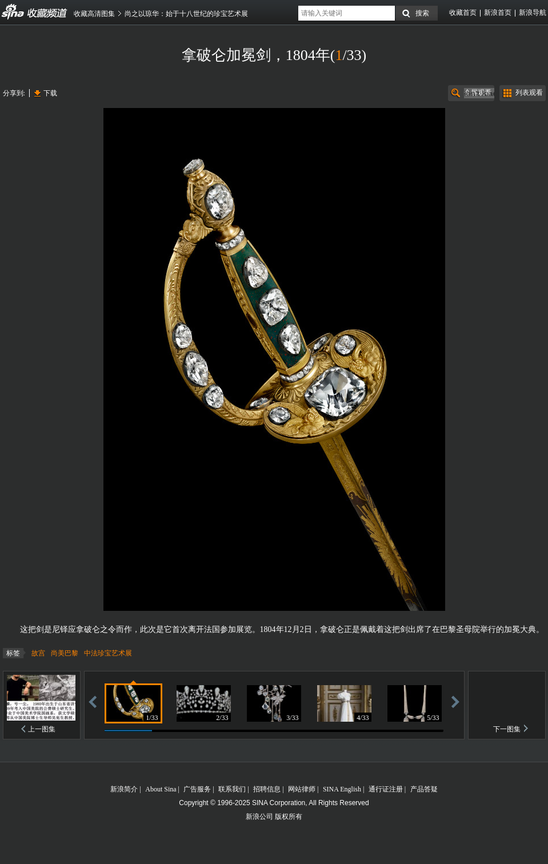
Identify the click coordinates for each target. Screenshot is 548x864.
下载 (50, 93)
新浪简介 (124, 789)
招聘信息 (267, 789)
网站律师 (301, 789)
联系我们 (232, 789)
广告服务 (197, 789)
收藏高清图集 (94, 14)
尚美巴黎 (64, 653)
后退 (92, 701)
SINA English (342, 789)
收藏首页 (463, 13)
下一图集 (507, 729)
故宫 (38, 653)
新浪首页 (497, 13)
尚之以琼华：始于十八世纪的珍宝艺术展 (186, 14)
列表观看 (529, 93)
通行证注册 (386, 789)
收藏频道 (13, 12)
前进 (455, 701)
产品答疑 (424, 789)
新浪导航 (532, 13)
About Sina (160, 789)
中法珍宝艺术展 (108, 653)
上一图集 (41, 729)
